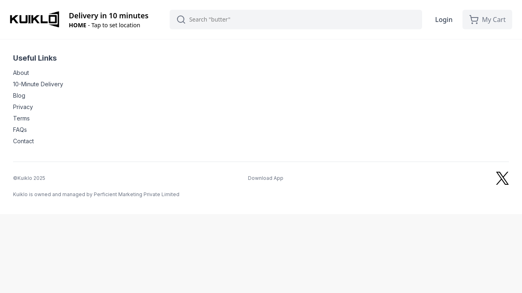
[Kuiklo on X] (502, 178)
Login (444, 19)
